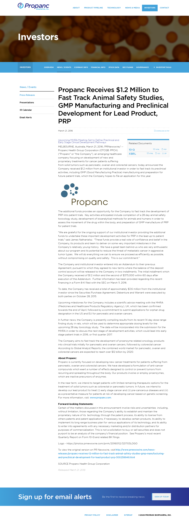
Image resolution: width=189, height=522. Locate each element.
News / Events (64, 67)
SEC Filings (127, 67)
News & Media (132, 8)
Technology (114, 8)
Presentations (27, 102)
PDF (164, 149)
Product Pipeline (93, 8)
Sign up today (162, 497)
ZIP (164, 153)
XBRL (132, 153)
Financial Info (98, 67)
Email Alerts (26, 117)
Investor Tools (163, 67)
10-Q (132, 149)
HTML (156, 149)
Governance (142, 67)
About (76, 8)
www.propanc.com (100, 397)
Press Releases (27, 95)
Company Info (81, 67)
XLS (157, 153)
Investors (149, 8)
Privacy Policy (92, 515)
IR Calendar (26, 110)
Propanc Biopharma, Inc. (158, 515)
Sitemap (128, 515)
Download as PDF (161, 131)
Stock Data (114, 67)
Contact (164, 8)
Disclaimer (112, 515)
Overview (49, 67)
